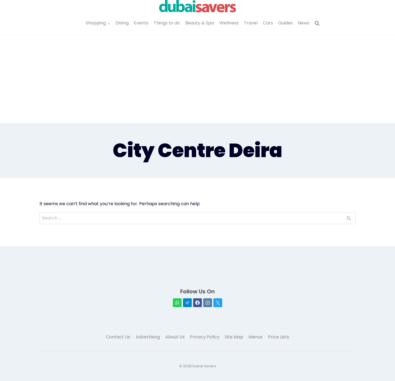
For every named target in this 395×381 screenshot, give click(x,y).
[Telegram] (187, 302)
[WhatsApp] (177, 302)
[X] (217, 302)
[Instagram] (207, 302)
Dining (122, 23)
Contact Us (118, 337)
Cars (268, 23)
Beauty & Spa (199, 23)
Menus (256, 337)
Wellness (229, 23)
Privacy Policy (204, 337)
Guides (285, 23)
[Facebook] (197, 302)
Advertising (148, 337)
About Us (175, 337)
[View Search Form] (317, 23)
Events (141, 23)
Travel (251, 23)
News (303, 23)
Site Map (234, 337)
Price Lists (278, 337)
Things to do (167, 23)
